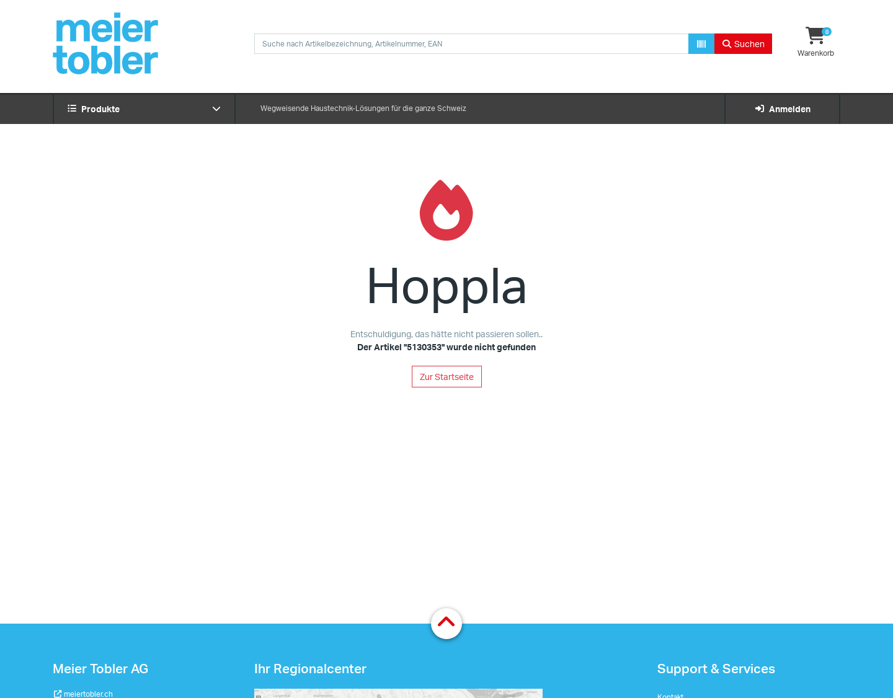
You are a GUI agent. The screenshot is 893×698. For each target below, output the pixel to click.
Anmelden (782, 109)
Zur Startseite (447, 376)
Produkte (144, 109)
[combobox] (471, 43)
